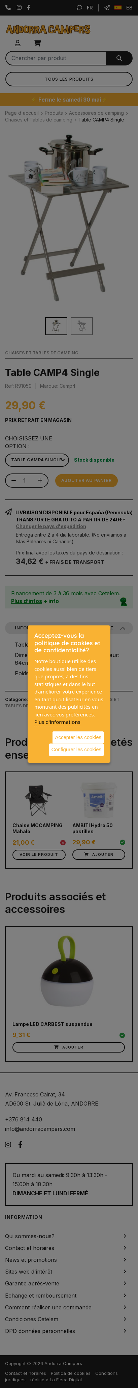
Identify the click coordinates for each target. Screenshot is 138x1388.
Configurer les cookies (76, 749)
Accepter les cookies (78, 737)
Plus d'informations (57, 721)
